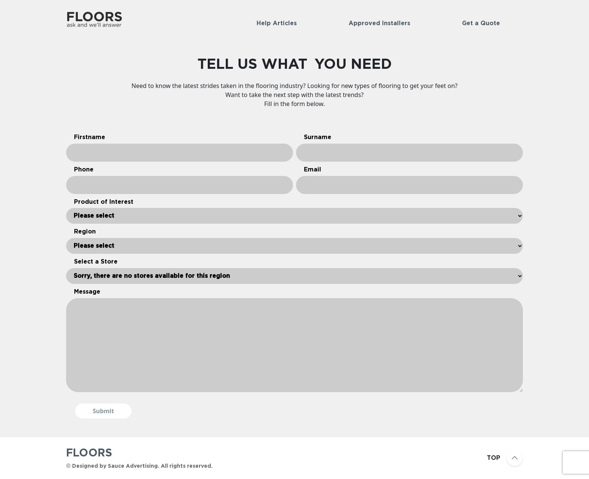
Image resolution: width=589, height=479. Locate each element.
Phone (84, 170)
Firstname (89, 137)
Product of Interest (103, 202)
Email (312, 170)
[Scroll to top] (514, 458)
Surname (317, 137)
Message (87, 292)
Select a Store (96, 262)
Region (85, 232)
